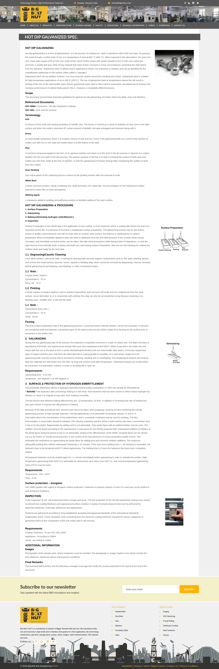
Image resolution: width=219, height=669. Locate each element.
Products (47, 25)
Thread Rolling (168, 621)
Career (161, 666)
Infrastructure (63, 25)
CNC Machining (169, 616)
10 (114, 487)
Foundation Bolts (121, 630)
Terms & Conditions (188, 666)
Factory (166, 635)
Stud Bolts (119, 616)
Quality (99, 25)
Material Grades (83, 25)
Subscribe (189, 589)
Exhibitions (164, 25)
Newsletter (127, 666)
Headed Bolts (120, 612)
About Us (34, 25)
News (146, 666)
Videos (152, 25)
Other (117, 635)
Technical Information (133, 25)
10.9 (122, 487)
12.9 (134, 413)
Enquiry (137, 666)
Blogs (154, 666)
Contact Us (179, 25)
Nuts (117, 621)
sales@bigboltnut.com (121, 3)
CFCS (55, 666)
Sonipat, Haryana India (85, 3)
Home (22, 25)
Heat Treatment (169, 630)
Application (112, 25)
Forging (166, 612)
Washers (118, 626)
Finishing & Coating (170, 626)
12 (126, 413)
